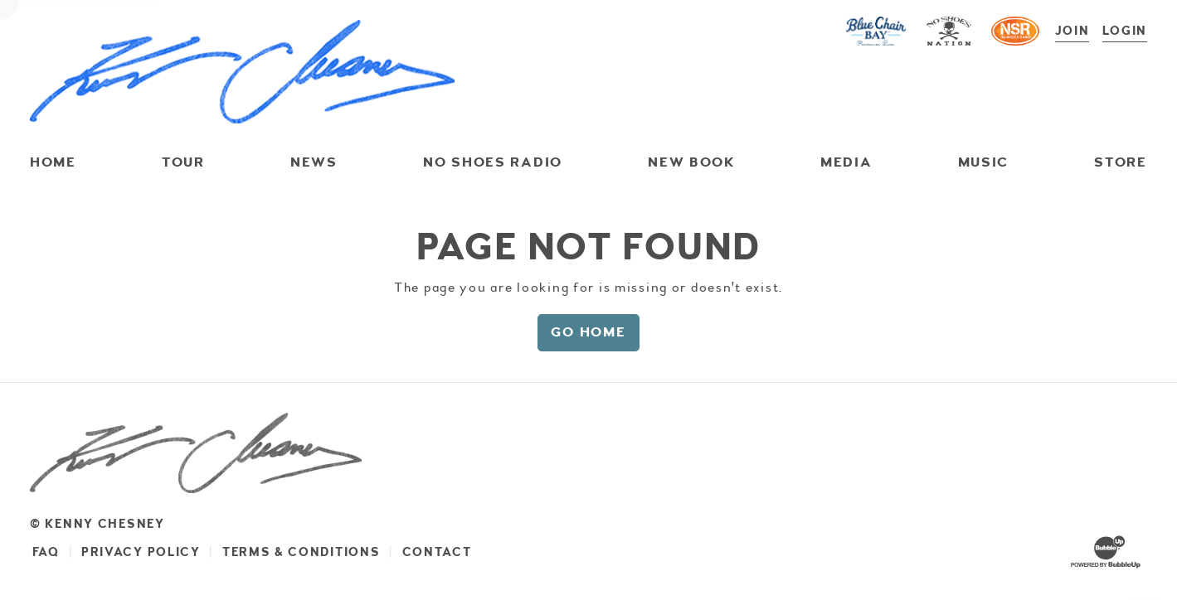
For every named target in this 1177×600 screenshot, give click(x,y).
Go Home (588, 332)
